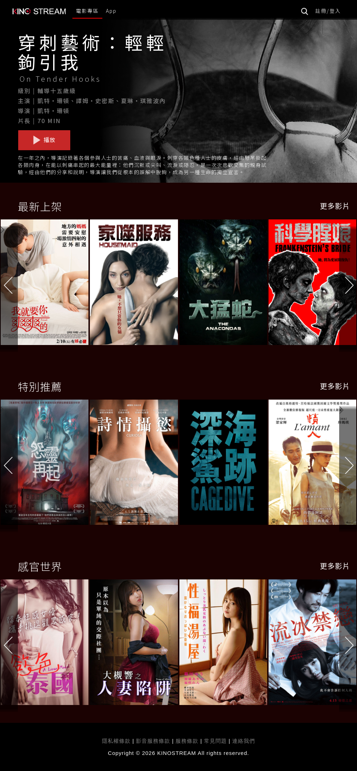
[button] (348, 283)
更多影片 (335, 206)
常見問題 (215, 741)
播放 (44, 139)
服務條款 (187, 741)
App (111, 10)
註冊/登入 (328, 10)
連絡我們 (243, 741)
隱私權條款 (116, 741)
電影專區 (87, 10)
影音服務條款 (153, 741)
